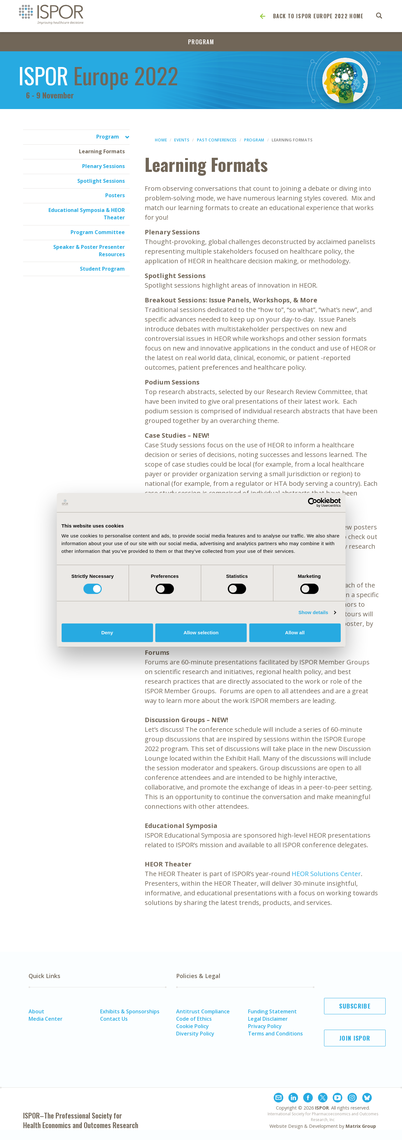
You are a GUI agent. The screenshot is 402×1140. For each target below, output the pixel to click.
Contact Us (114, 1018)
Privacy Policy (265, 1026)
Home (161, 140)
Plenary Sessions (103, 166)
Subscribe (355, 1006)
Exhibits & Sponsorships (129, 1011)
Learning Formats (102, 151)
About (36, 1011)
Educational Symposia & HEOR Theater (86, 214)
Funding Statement (272, 1011)
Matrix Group (361, 1126)
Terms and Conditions (275, 1033)
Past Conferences (217, 140)
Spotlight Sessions (101, 180)
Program (201, 42)
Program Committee (98, 232)
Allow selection (201, 632)
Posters (115, 195)
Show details (313, 612)
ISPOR (322, 1108)
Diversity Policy (195, 1033)
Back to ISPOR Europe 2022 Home (318, 16)
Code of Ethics (194, 1018)
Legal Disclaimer (268, 1018)
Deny (107, 632)
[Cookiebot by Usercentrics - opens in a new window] (313, 502)
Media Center (46, 1018)
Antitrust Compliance (203, 1011)
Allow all (295, 632)
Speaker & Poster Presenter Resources (89, 250)
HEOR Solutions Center (326, 873)
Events (181, 140)
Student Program (102, 268)
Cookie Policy (192, 1026)
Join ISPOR (354, 1038)
